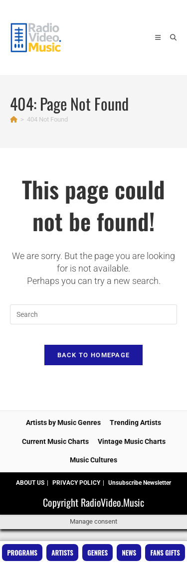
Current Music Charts (55, 441)
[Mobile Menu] (159, 37)
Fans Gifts (165, 553)
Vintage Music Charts (132, 441)
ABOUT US (30, 482)
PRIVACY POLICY (76, 482)
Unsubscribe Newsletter (139, 482)
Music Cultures (93, 460)
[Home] (13, 119)
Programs (22, 553)
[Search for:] (170, 37)
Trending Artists (135, 422)
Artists (62, 553)
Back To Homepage (93, 355)
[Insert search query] (93, 314)
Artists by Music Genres (63, 422)
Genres (97, 553)
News (129, 553)
